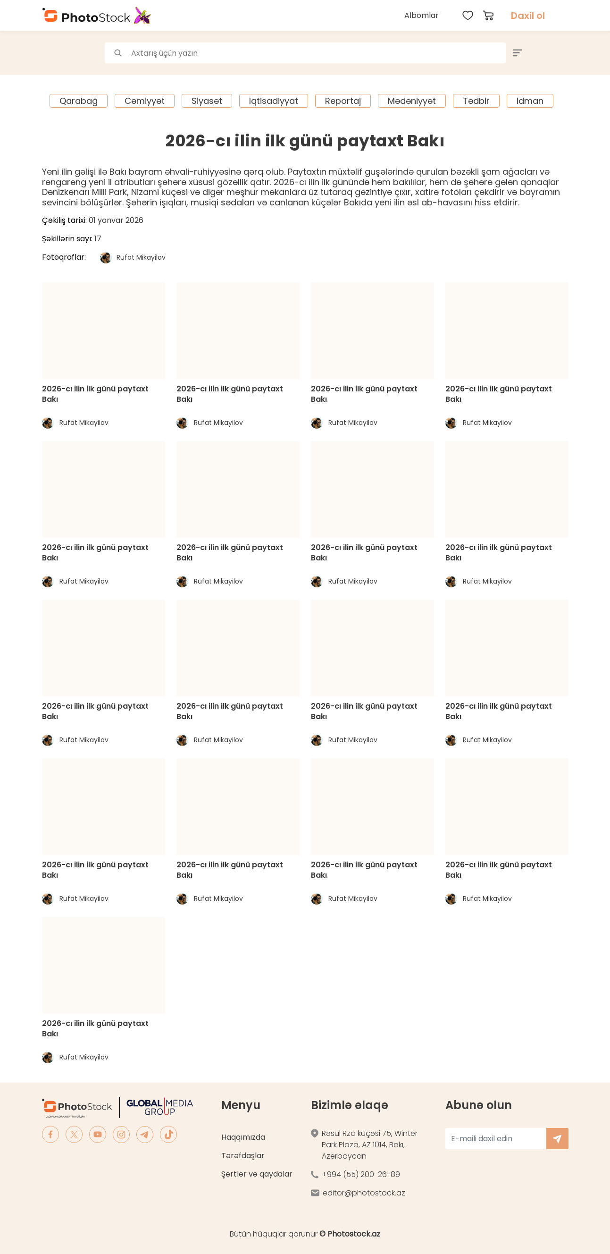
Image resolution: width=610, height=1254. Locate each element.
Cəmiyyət (145, 101)
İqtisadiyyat (273, 101)
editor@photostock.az (364, 1192)
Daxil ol (528, 15)
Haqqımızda (243, 1137)
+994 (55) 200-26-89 (361, 1174)
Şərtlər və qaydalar (256, 1174)
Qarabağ (78, 101)
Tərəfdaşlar (243, 1155)
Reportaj (343, 101)
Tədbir (476, 101)
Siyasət (207, 101)
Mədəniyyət (412, 101)
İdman (530, 101)
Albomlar (421, 15)
